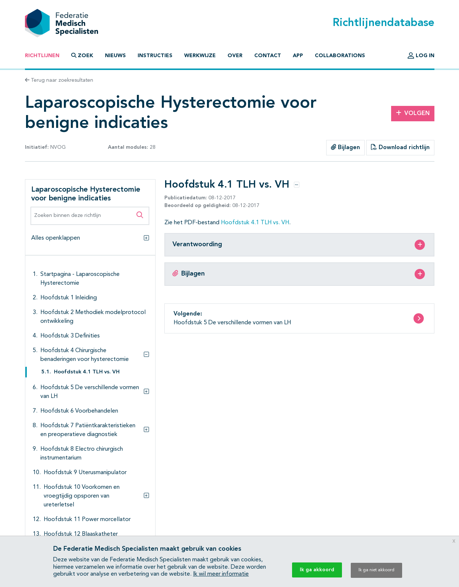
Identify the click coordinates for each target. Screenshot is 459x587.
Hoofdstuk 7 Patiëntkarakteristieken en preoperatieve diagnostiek (87, 430)
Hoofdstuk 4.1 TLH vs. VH (87, 372)
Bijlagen (345, 147)
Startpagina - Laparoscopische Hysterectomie (80, 279)
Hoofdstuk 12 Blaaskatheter (81, 534)
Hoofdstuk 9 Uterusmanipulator (85, 473)
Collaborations (340, 55)
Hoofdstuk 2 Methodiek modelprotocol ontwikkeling (93, 317)
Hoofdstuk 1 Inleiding (68, 298)
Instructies (155, 55)
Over (235, 55)
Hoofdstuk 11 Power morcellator (87, 520)
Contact (267, 55)
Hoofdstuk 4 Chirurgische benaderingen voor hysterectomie (84, 355)
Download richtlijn (400, 147)
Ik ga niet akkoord (376, 570)
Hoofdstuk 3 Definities (70, 336)
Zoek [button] (82, 55)
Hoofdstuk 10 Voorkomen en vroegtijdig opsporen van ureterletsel (82, 496)
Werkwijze (200, 55)
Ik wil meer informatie (221, 574)
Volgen (413, 113)
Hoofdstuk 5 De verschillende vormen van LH (89, 392)
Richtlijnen (42, 55)
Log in (421, 55)
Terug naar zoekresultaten (59, 80)
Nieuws (115, 55)
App (298, 55)
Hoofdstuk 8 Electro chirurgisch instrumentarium (81, 453)
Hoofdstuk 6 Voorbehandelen (79, 411)
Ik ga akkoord (317, 569)
